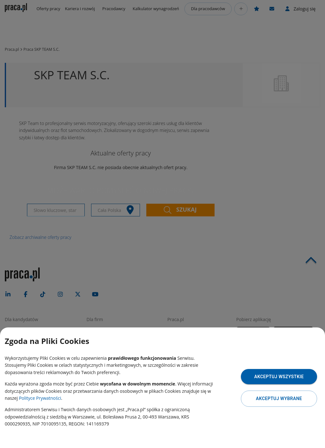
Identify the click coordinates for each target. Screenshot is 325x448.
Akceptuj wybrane (279, 398)
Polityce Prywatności (40, 398)
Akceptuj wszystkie (279, 376)
